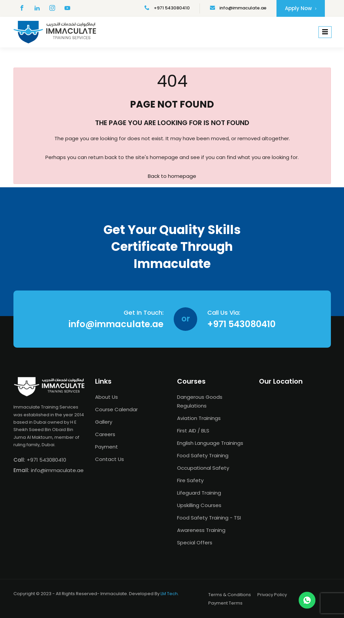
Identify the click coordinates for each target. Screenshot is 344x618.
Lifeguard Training (199, 492)
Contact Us (109, 459)
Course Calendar (116, 409)
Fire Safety (190, 480)
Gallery (103, 421)
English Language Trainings (210, 443)
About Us (106, 396)
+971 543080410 (167, 8)
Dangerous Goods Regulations (199, 401)
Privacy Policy (272, 594)
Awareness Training (201, 530)
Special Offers (194, 542)
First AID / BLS (193, 430)
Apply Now (300, 8)
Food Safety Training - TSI (209, 517)
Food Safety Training (202, 455)
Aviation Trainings (199, 418)
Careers (105, 434)
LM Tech (169, 593)
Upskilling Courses (199, 505)
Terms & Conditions (229, 594)
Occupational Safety (203, 467)
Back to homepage (172, 176)
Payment (106, 446)
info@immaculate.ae (238, 8)
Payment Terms (225, 603)
